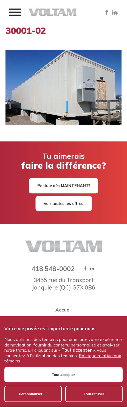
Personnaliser (33, 379)
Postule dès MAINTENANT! (63, 185)
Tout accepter (63, 359)
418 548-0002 (53, 268)
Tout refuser (94, 379)
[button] (14, 12)
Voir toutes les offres (63, 203)
